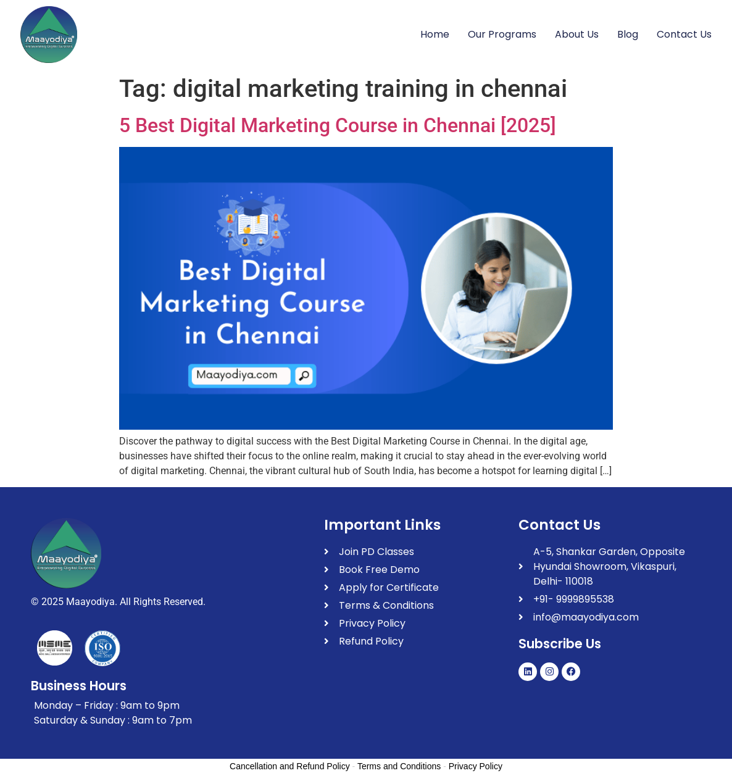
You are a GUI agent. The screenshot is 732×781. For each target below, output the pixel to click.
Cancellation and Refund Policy (290, 766)
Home (434, 34)
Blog (627, 34)
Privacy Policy (475, 766)
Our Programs (502, 34)
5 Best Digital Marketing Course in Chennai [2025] (337, 125)
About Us (577, 34)
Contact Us (684, 34)
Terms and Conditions (399, 766)
